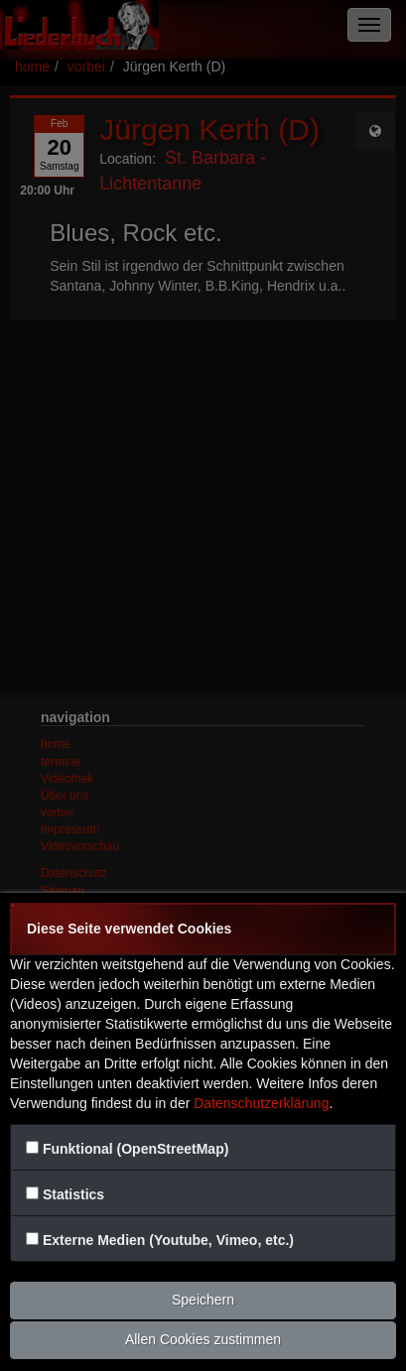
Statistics (73, 1194)
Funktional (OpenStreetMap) (135, 1149)
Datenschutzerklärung (261, 1103)
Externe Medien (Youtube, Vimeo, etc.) (168, 1240)
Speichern (203, 1300)
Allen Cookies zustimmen (203, 1339)
